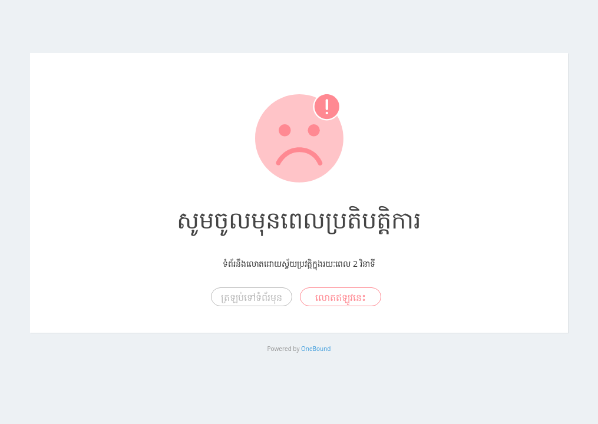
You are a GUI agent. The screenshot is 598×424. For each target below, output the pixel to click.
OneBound (316, 348)
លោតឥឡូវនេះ (340, 297)
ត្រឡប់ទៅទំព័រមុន (251, 297)
